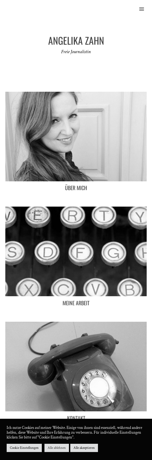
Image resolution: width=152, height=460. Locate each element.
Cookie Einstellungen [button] (24, 448)
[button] (144, 5)
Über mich (76, 188)
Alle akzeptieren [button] (84, 448)
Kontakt (76, 418)
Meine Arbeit (76, 303)
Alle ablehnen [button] (57, 448)
